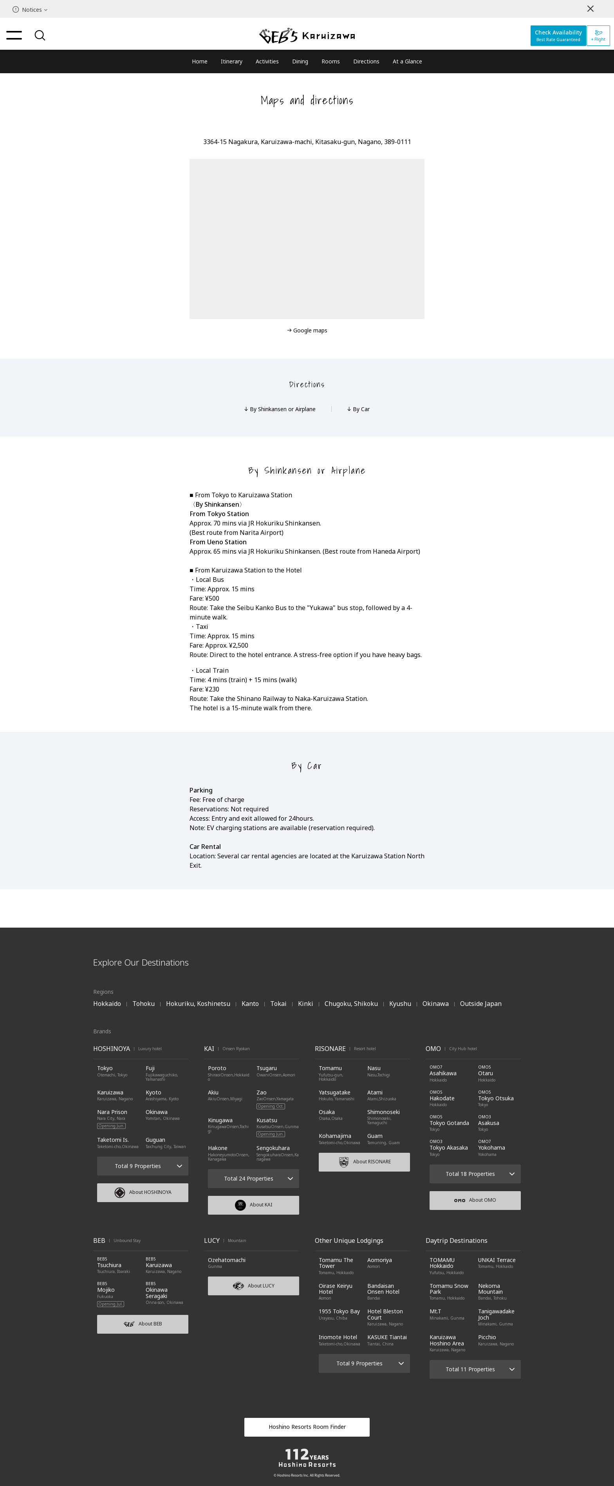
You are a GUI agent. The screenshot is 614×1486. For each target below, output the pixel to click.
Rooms (330, 61)
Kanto (250, 1003)
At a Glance (407, 61)
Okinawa (436, 1003)
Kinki (305, 1003)
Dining (300, 61)
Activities (267, 61)
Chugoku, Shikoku (351, 1003)
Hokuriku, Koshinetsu (198, 1003)
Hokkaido (107, 1003)
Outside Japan (481, 1003)
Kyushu (400, 1003)
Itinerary (231, 61)
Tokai (278, 1003)
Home (200, 61)
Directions (366, 61)
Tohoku (143, 1003)
